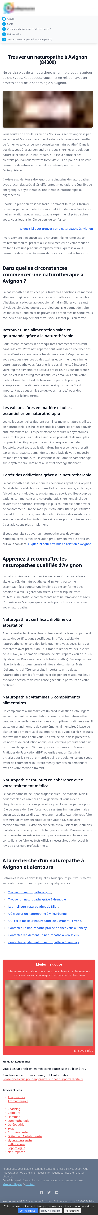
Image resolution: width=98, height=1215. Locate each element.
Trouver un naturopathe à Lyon (29, 892)
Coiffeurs (12, 1113)
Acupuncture (14, 1097)
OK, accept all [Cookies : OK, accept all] (28, 1211)
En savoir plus (83, 1050)
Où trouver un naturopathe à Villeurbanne (37, 914)
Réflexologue (14, 1144)
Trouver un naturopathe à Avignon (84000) (29, 39)
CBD (8, 1105)
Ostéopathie (14, 1124)
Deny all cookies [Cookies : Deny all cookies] (51, 1211)
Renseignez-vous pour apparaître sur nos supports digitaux (43, 1079)
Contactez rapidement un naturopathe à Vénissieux (43, 935)
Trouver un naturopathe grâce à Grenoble (37, 899)
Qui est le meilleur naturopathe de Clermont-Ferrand (44, 921)
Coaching (12, 1109)
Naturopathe (14, 34)
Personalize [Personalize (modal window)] (72, 1211)
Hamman (12, 1117)
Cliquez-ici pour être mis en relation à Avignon (60, 544)
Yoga (9, 1128)
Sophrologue (14, 1148)
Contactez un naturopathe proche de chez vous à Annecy (47, 928)
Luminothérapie (16, 1121)
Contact (30, 1184)
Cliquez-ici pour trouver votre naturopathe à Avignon (56, 229)
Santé (10, 23)
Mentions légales (12, 1184)
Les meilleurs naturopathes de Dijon (33, 906)
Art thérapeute (16, 1132)
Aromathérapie (16, 1101)
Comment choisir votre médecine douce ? (29, 29)
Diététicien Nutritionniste (23, 1136)
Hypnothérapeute (18, 1140)
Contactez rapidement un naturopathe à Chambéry (43, 942)
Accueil (10, 18)
